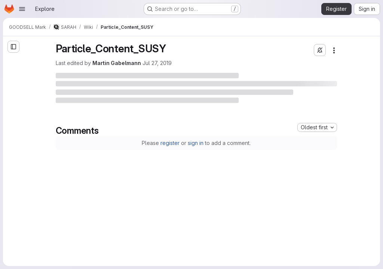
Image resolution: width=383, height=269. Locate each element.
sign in (195, 143)
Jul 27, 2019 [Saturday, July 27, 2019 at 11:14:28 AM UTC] (157, 63)
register (170, 143)
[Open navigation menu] (22, 9)
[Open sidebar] (13, 47)
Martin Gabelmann (116, 63)
